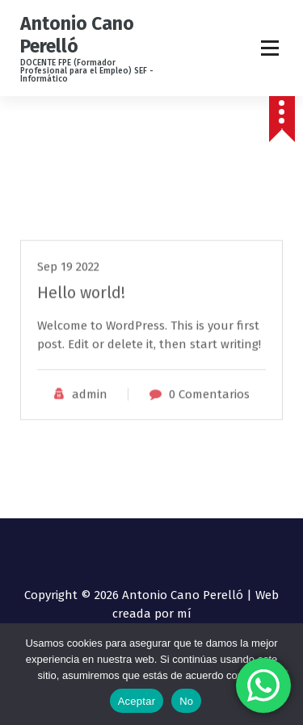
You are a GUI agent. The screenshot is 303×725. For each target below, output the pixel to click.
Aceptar (137, 701)
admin (89, 420)
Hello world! (81, 318)
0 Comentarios (209, 420)
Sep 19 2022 (68, 292)
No (186, 701)
